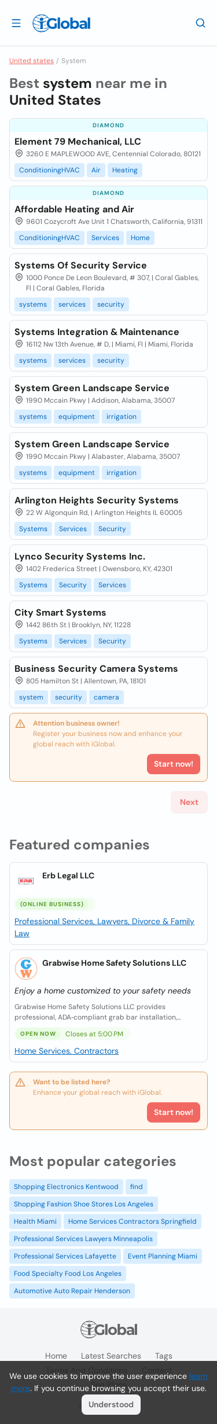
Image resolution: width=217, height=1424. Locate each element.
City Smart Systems (60, 612)
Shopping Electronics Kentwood (66, 1186)
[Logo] (61, 23)
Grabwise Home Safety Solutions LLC (114, 963)
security (110, 304)
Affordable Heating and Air (74, 209)
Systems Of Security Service (80, 265)
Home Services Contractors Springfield (132, 1221)
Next (189, 802)
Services (105, 237)
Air (96, 170)
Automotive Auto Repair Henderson (72, 1291)
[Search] (200, 22)
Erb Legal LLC (68, 875)
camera (106, 697)
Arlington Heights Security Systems (96, 500)
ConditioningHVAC (49, 170)
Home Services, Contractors (66, 1051)
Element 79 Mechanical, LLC (77, 141)
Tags (163, 1356)
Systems (33, 528)
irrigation (121, 416)
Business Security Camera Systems (96, 669)
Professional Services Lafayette (65, 1256)
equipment (76, 416)
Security (112, 528)
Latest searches (111, 1356)
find (136, 1186)
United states (31, 60)
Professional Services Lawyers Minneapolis (83, 1238)
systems (33, 304)
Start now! (173, 1112)
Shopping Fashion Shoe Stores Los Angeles (83, 1204)
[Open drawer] (16, 22)
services (72, 304)
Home (140, 237)
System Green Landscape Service (92, 388)
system (31, 697)
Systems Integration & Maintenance (96, 332)
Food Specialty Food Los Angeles (68, 1273)
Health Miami (35, 1221)
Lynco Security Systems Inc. (79, 556)
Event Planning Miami (162, 1256)
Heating (125, 170)
